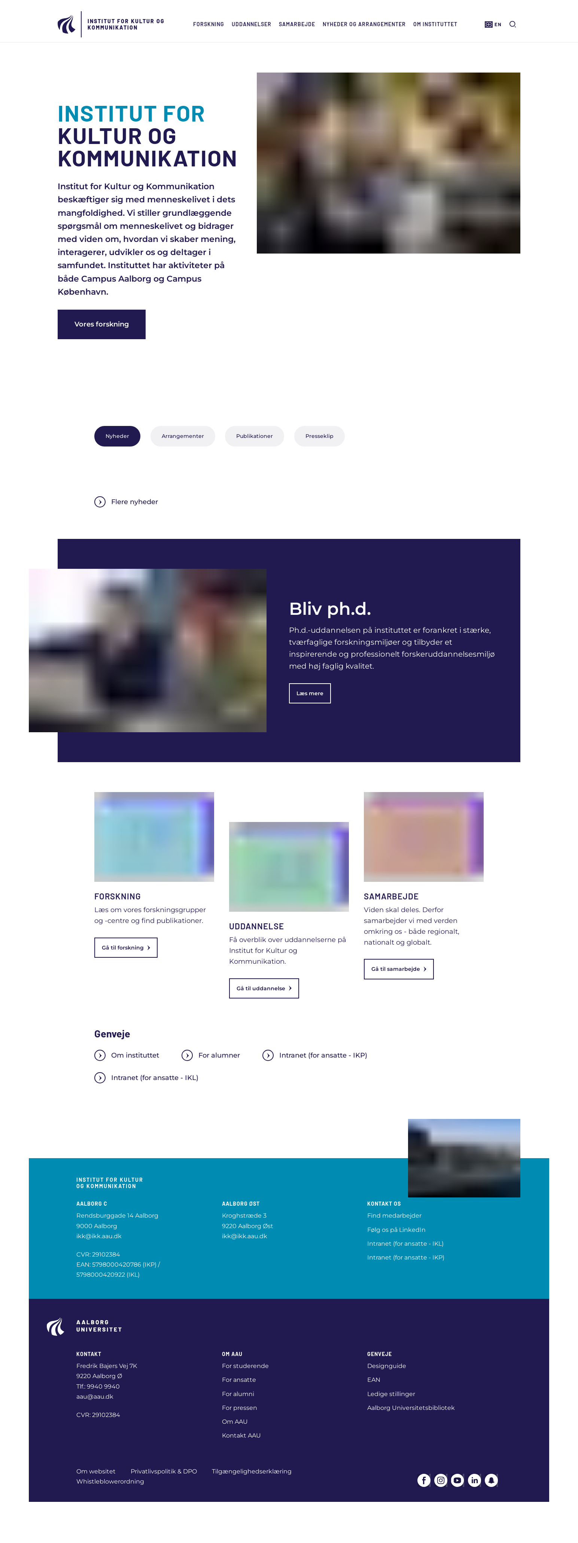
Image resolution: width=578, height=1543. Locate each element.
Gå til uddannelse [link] (264, 988)
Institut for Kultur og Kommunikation (125, 24)
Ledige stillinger (391, 1394)
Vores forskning (101, 324)
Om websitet (96, 1471)
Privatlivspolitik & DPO (164, 1471)
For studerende (245, 1365)
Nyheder (117, 436)
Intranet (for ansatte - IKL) (146, 1077)
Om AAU (235, 1421)
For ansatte (239, 1379)
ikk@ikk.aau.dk (99, 1236)
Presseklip (319, 436)
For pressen (239, 1407)
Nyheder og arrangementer (363, 24)
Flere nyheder (126, 501)
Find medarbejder (394, 1215)
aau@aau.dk (94, 1396)
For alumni (238, 1394)
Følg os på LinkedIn (396, 1229)
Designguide (386, 1365)
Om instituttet (435, 24)
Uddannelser (251, 24)
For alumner (211, 1055)
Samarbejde (296, 24)
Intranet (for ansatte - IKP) (314, 1055)
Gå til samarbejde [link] (398, 969)
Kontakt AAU (241, 1435)
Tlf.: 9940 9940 (98, 1386)
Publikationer (254, 436)
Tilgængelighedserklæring (252, 1471)
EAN (373, 1379)
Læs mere (309, 693)
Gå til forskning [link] (126, 947)
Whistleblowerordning (110, 1481)
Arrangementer (183, 436)
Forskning (207, 24)
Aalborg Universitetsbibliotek (411, 1407)
